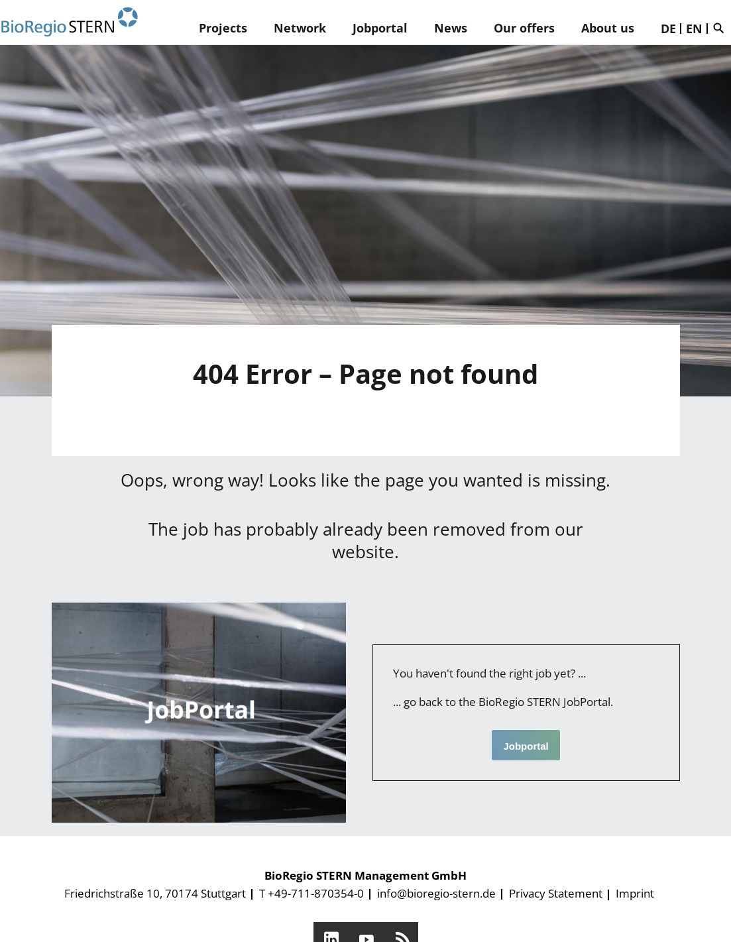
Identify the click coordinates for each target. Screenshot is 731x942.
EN (694, 28)
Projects (223, 28)
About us (607, 28)
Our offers (524, 28)
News (450, 28)
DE (668, 28)
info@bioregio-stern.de (436, 893)
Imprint (635, 893)
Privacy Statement (555, 893)
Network (300, 28)
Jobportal (380, 28)
